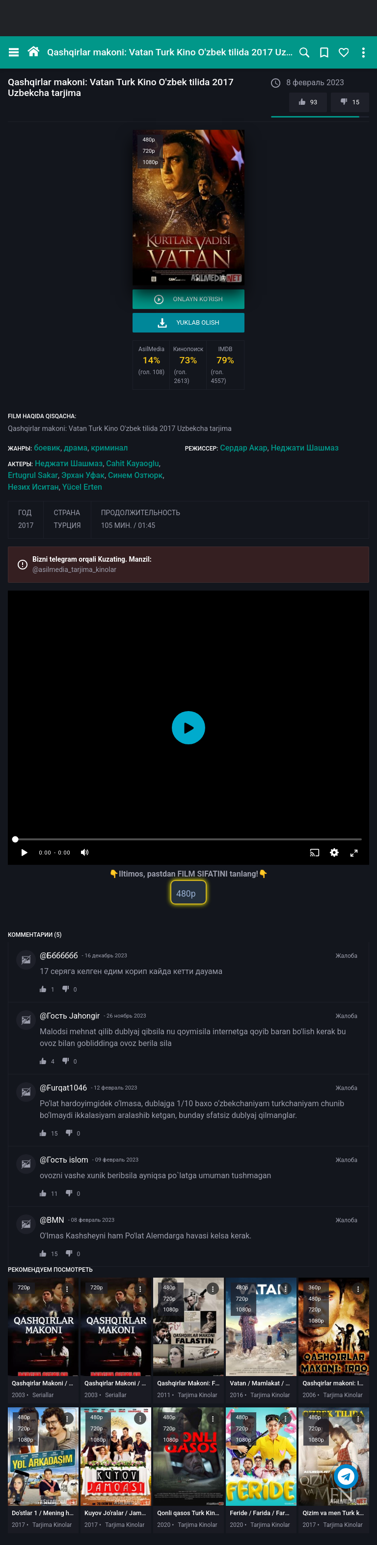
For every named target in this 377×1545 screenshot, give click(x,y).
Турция (67, 525)
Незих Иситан (33, 487)
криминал (109, 447)
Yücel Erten (82, 487)
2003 (18, 1395)
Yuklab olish (188, 323)
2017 (25, 525)
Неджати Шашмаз (305, 447)
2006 (309, 1395)
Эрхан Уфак (83, 475)
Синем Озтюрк (135, 475)
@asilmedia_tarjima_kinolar (74, 569)
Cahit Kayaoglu (132, 463)
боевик (47, 447)
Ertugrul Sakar (33, 475)
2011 (163, 1395)
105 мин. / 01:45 (128, 525)
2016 (236, 1395)
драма (75, 447)
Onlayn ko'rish (188, 299)
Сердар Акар (243, 447)
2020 (163, 1524)
